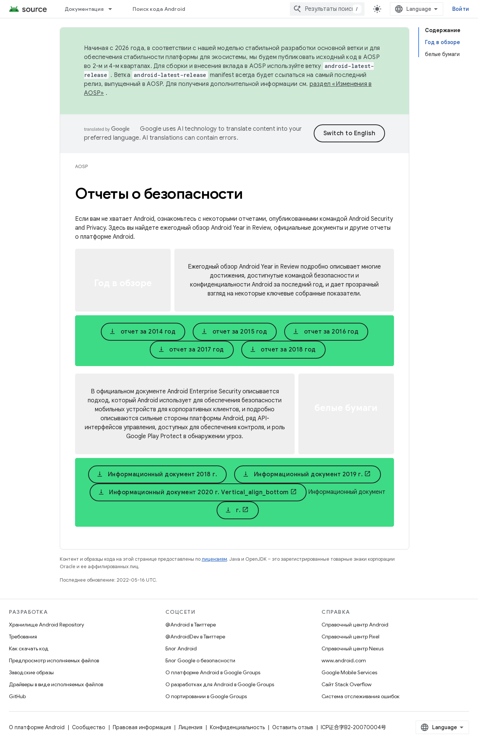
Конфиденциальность (237, 727)
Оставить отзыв (292, 727)
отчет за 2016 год (325, 331)
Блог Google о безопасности (200, 660)
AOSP (81, 166)
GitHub (17, 696)
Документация (84, 9)
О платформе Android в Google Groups (212, 672)
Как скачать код (29, 648)
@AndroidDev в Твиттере (195, 636)
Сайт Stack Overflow (347, 684)
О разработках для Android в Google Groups (219, 684)
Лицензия (190, 727)
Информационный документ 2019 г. (302, 474)
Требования (23, 636)
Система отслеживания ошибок (361, 696)
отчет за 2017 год (191, 349)
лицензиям (214, 559)
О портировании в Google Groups (206, 696)
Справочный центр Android (355, 624)
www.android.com (344, 660)
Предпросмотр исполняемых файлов (54, 660)
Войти (460, 9)
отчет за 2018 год (282, 349)
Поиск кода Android (159, 9)
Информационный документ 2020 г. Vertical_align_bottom (193, 492)
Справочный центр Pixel (350, 636)
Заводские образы (31, 672)
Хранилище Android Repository (46, 624)
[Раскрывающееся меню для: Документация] (113, 9)
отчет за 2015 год (234, 331)
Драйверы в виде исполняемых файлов (56, 684)
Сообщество (88, 727)
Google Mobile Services (349, 672)
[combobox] (327, 9)
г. (233, 510)
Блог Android (181, 648)
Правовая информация (142, 727)
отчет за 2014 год (142, 331)
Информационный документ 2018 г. (156, 474)
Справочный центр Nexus (353, 648)
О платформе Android (37, 727)
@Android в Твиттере (190, 624)
